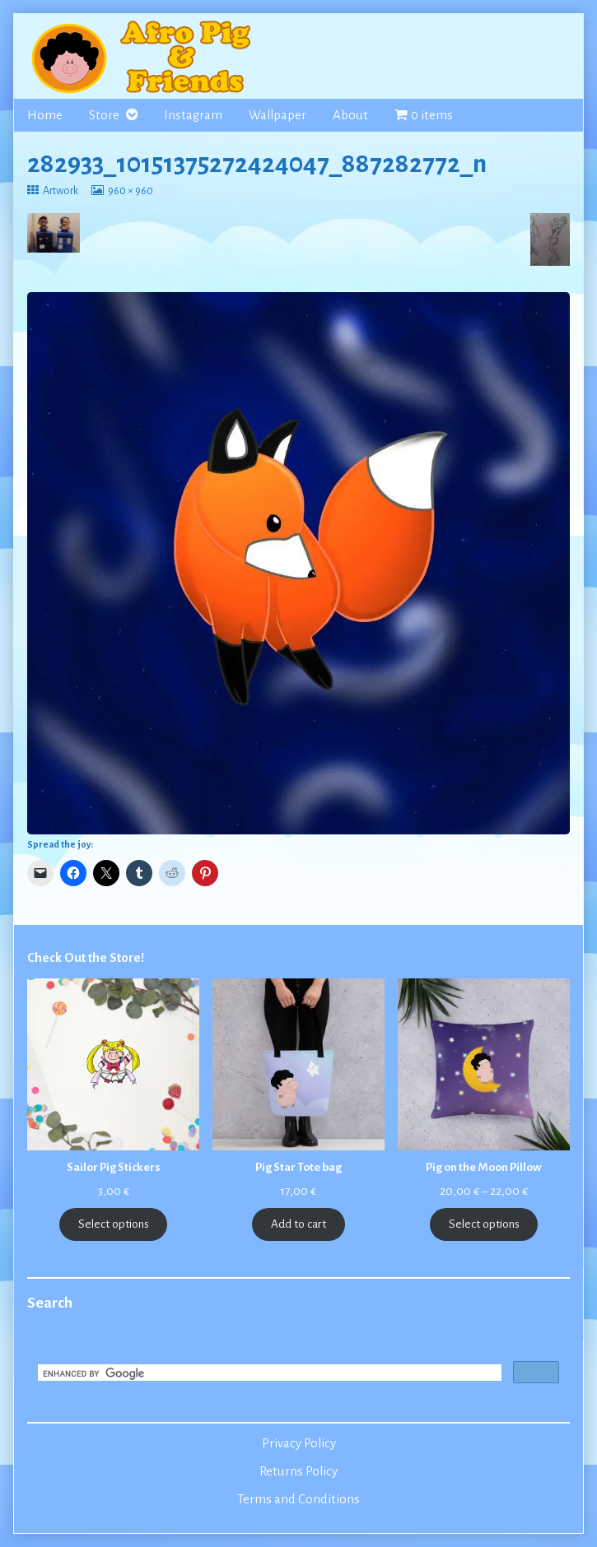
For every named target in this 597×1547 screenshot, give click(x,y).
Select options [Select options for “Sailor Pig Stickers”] (113, 1224)
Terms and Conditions (298, 1499)
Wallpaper (277, 115)
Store (104, 115)
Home (45, 115)
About (350, 115)
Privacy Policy (299, 1443)
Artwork (60, 191)
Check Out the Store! (85, 957)
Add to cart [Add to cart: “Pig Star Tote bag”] (298, 1224)
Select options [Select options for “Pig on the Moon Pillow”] (484, 1224)
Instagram (193, 115)
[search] (268, 1374)
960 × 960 (130, 191)
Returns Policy (298, 1471)
